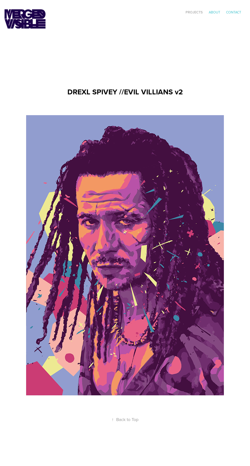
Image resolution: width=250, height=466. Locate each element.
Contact (233, 12)
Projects (194, 12)
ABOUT (214, 12)
